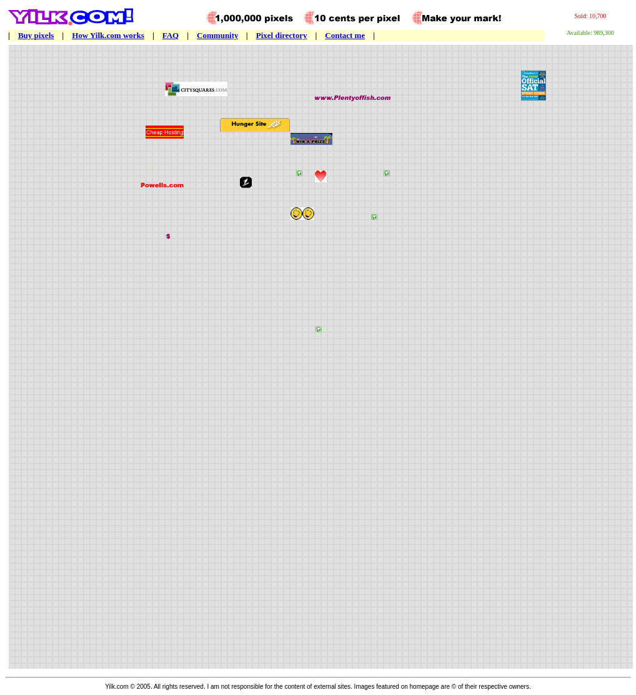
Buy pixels (36, 35)
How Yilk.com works (108, 35)
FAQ (170, 35)
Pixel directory (281, 35)
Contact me (345, 35)
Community (217, 35)
